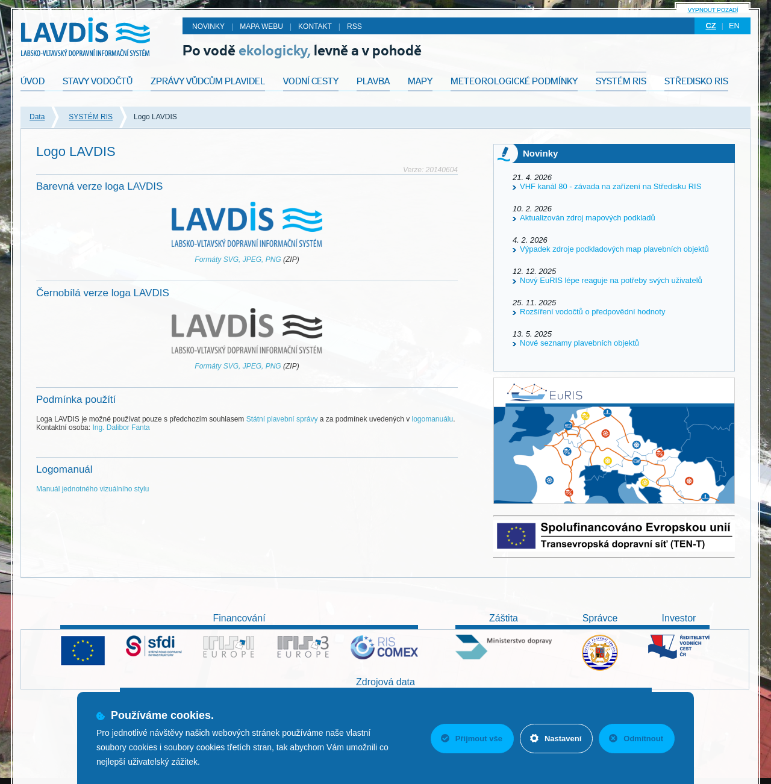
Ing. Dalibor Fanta (120, 427)
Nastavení (555, 738)
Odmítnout (636, 738)
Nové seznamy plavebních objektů (579, 342)
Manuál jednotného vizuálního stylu (92, 489)
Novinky (208, 26)
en (734, 25)
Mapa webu (261, 26)
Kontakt (315, 26)
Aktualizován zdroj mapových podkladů (587, 217)
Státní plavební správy (282, 419)
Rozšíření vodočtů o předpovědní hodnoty (592, 311)
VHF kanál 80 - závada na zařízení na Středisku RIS (610, 186)
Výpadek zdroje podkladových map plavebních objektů (614, 249)
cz (710, 25)
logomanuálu (432, 419)
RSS (354, 26)
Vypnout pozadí (713, 10)
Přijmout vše (471, 738)
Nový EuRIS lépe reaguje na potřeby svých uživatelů (611, 280)
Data (37, 117)
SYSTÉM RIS (91, 117)
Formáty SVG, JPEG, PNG (238, 259)
